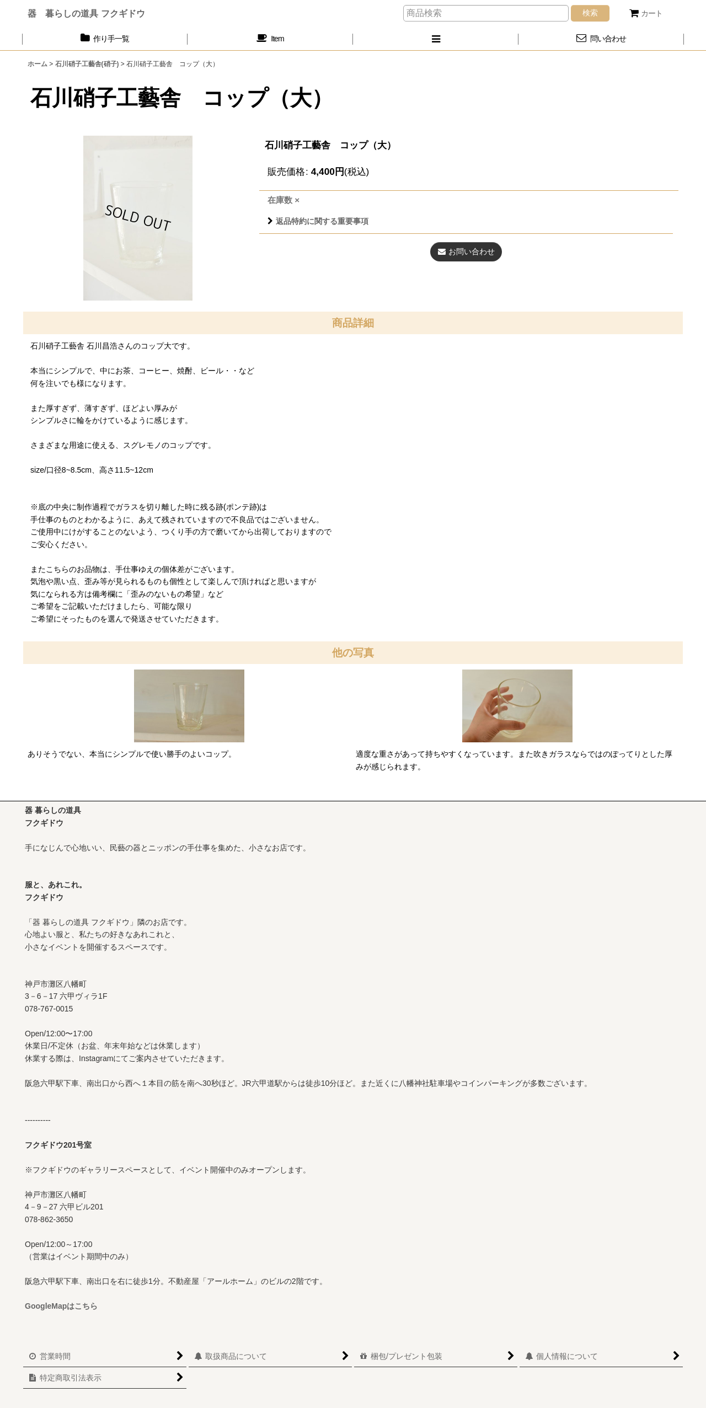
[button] (435, 39)
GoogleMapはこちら (61, 1306)
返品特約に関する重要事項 (318, 221)
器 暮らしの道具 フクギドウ (86, 13)
